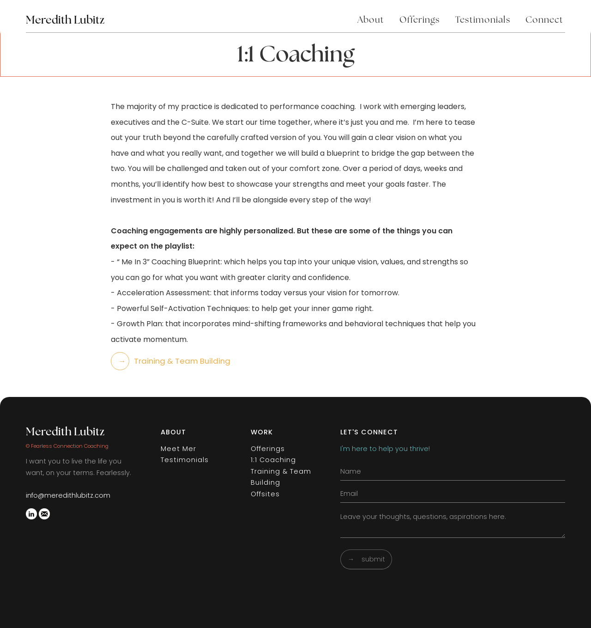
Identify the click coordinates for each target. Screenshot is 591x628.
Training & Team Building (281, 477)
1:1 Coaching (273, 459)
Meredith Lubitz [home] (65, 20)
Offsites (265, 494)
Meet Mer (178, 448)
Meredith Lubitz (65, 432)
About (370, 20)
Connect (544, 20)
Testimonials (483, 20)
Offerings (419, 20)
